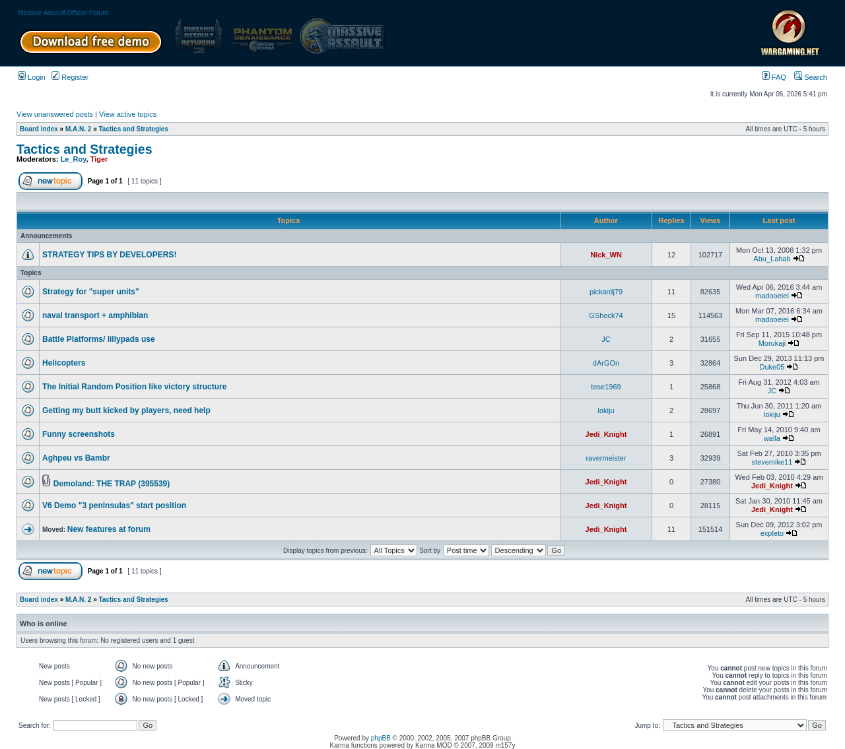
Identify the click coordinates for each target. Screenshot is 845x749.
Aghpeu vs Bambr (76, 458)
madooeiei (772, 296)
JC (605, 339)
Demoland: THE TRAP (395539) (111, 483)
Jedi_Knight (606, 434)
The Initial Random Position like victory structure (134, 386)
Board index (39, 129)
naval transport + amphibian (95, 315)
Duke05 (772, 367)
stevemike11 (772, 462)
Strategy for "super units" (90, 291)
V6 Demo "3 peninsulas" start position (114, 505)
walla (772, 438)
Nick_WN (606, 255)
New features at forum (109, 529)
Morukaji (772, 343)
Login (32, 77)
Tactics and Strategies (133, 129)
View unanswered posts (55, 114)
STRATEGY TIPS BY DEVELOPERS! (109, 254)
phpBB (381, 738)
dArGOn (606, 363)
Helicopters (63, 363)
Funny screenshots (78, 434)
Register (69, 77)
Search (810, 77)
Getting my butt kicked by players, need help (126, 410)
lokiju (605, 410)
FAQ (774, 77)
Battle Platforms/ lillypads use (98, 339)
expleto (772, 533)
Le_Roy (73, 159)
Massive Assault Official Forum (63, 12)
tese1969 (606, 387)
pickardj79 (606, 292)
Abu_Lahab (771, 259)
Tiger (99, 159)
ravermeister (606, 458)
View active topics (127, 114)
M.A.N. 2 (78, 129)
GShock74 (606, 315)
